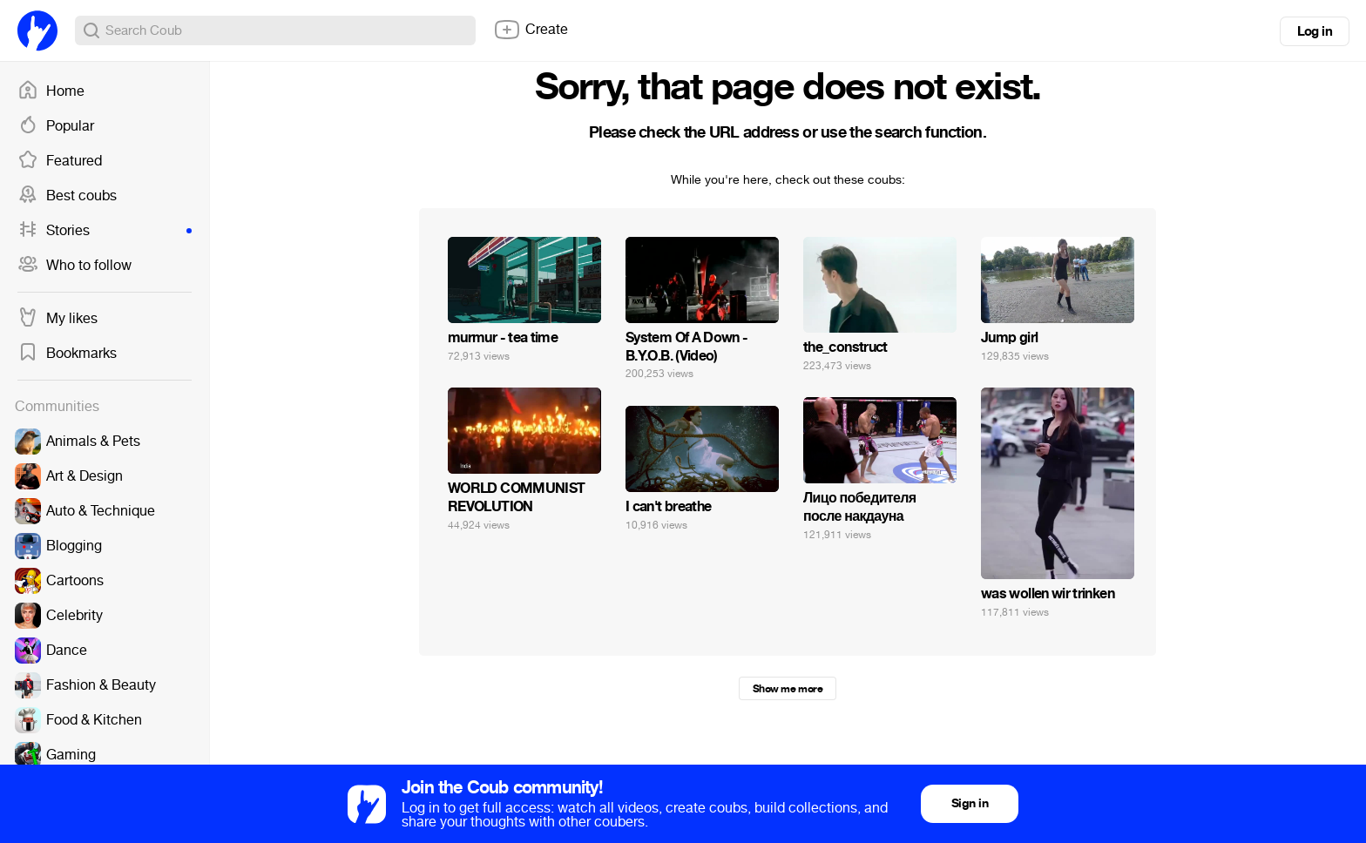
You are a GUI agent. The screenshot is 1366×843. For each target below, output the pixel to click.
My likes (57, 319)
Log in (1314, 31)
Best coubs (67, 196)
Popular (55, 126)
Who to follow (74, 265)
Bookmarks (67, 353)
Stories (104, 231)
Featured (59, 161)
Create (530, 30)
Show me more (787, 689)
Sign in (969, 803)
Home (51, 91)
